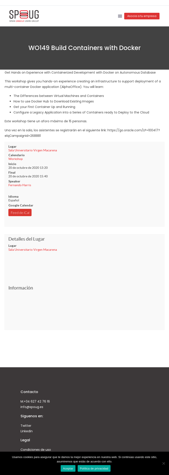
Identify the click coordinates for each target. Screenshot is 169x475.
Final (11, 172)
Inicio (12, 164)
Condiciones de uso (36, 449)
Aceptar (68, 468)
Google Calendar (20, 205)
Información (20, 287)
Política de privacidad (94, 468)
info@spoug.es (32, 407)
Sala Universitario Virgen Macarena (32, 150)
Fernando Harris (19, 185)
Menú (120, 16)
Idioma (13, 196)
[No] (163, 463)
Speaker (14, 181)
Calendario (16, 155)
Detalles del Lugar (26, 238)
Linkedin (27, 431)
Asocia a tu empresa (141, 16)
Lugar (12, 146)
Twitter (26, 425)
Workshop (15, 159)
